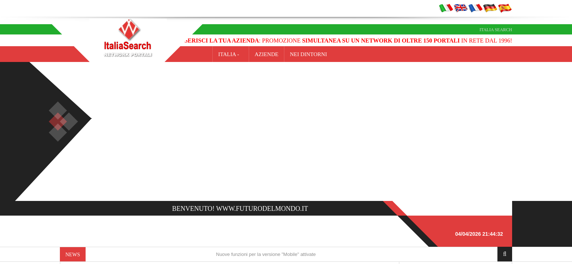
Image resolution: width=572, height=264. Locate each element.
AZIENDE (266, 54)
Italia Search (495, 29)
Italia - (230, 54)
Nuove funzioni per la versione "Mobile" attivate (266, 254)
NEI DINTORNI (308, 54)
